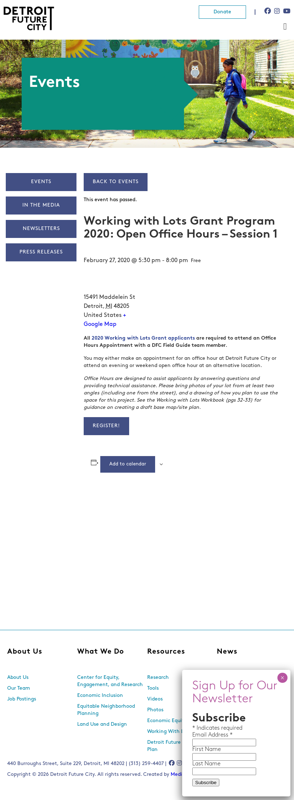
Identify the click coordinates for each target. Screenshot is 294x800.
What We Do (100, 651)
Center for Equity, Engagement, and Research (110, 681)
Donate (222, 12)
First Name (206, 749)
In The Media (41, 205)
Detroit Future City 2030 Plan (176, 746)
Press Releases (41, 252)
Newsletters (41, 228)
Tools (153, 688)
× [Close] (282, 678)
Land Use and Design (102, 724)
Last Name (206, 764)
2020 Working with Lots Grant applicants (143, 338)
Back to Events (116, 182)
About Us (24, 651)
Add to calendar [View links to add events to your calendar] (127, 464)
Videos (155, 699)
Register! (106, 426)
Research (158, 677)
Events (41, 182)
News (227, 651)
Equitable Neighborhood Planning (106, 710)
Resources (166, 651)
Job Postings (21, 699)
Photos (155, 710)
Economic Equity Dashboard (180, 721)
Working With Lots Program (179, 731)
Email (200, 735)
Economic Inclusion (100, 695)
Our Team (18, 688)
